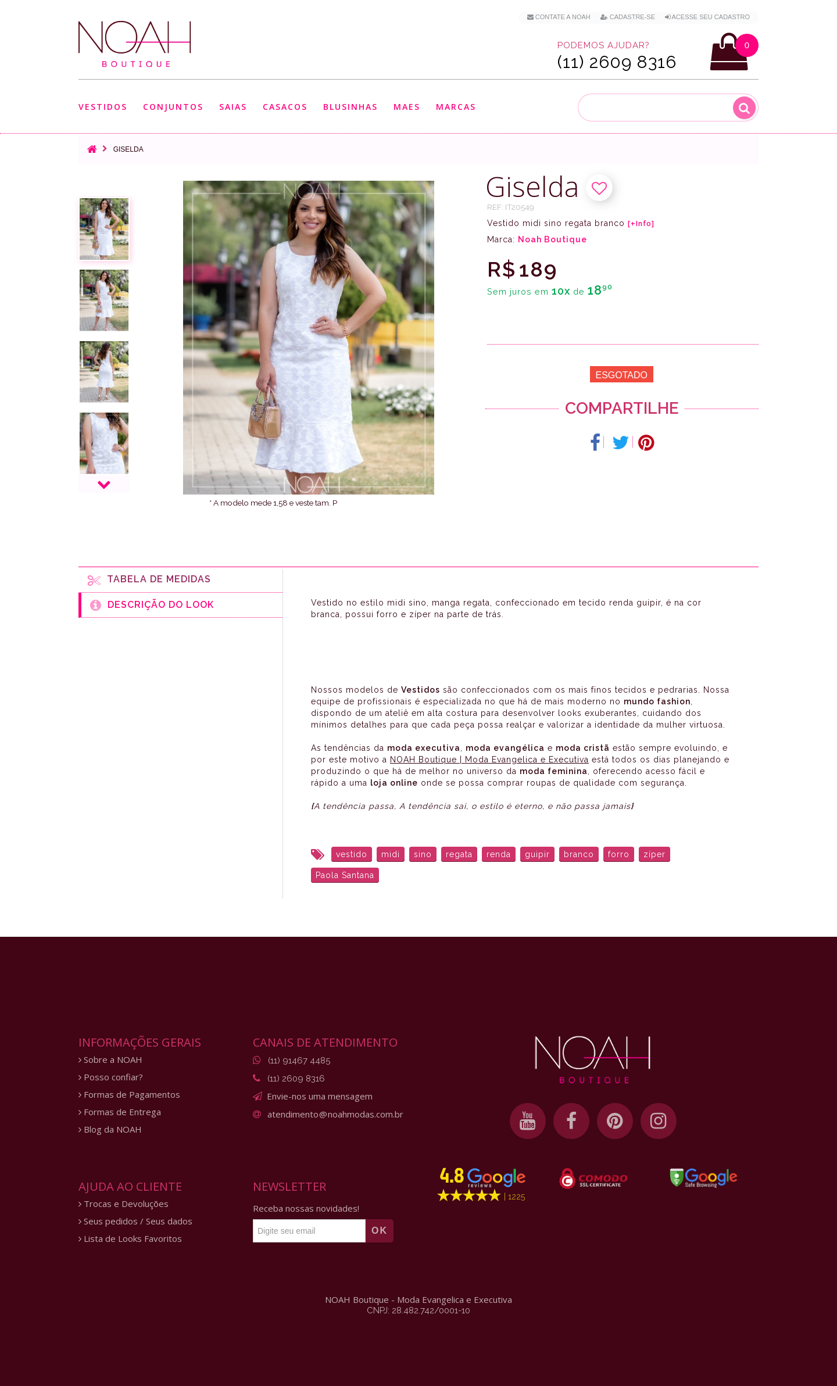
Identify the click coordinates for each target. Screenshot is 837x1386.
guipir (537, 854)
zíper (654, 854)
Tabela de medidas (149, 580)
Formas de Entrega (119, 1112)
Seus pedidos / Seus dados (135, 1221)
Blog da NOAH (110, 1129)
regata (459, 854)
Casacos (285, 106)
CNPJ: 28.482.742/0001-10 (418, 1310)
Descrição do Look (152, 605)
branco (579, 854)
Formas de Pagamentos (129, 1094)
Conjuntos (173, 106)
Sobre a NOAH (110, 1059)
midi (390, 854)
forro (618, 854)
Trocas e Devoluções (123, 1203)
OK (379, 1230)
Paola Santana (345, 875)
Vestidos (102, 106)
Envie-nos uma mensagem (320, 1096)
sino (423, 854)
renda (499, 854)
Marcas (456, 106)
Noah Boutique (552, 239)
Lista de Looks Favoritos (130, 1238)
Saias (233, 106)
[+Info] (641, 224)
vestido (351, 854)
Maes (407, 106)
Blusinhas (350, 106)
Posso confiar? (110, 1077)
